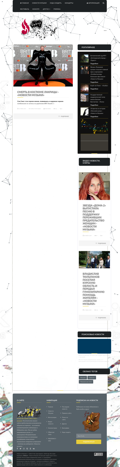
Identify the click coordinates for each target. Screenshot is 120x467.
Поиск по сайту (65, 418)
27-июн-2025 (87, 310)
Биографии (65, 428)
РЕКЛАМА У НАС (52, 439)
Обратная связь (51, 433)
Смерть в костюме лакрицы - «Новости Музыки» (38, 93)
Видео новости (50, 422)
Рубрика (57, 9)
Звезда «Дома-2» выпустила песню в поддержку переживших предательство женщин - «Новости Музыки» (94, 217)
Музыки (82, 377)
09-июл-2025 (87, 235)
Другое (46, 9)
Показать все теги (86, 382)
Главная (24, 3)
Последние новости (65, 408)
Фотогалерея (52, 417)
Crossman (47, 108)
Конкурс (36, 9)
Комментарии (52, 428)
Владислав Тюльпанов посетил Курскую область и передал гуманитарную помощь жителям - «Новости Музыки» (93, 288)
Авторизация (93, 3)
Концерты (69, 3)
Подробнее (65, 116)
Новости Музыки (39, 3)
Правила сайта (66, 413)
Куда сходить (55, 3)
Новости (91, 377)
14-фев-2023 (21, 108)
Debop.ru (25, 455)
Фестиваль (24, 9)
